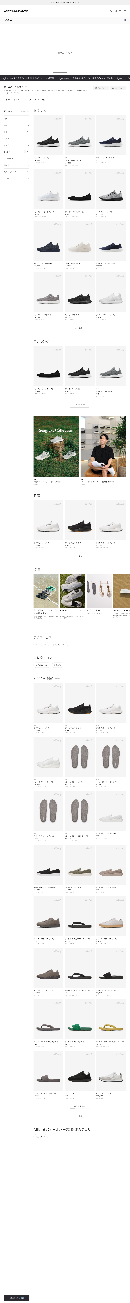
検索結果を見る (16, 1298)
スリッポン (58, 665)
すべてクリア (25, 111)
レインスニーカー (42, 665)
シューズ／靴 (41, 1137)
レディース (27, 100)
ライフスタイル (41, 645)
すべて (8, 101)
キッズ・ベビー (40, 100)
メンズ (16, 100)
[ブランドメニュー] (125, 20)
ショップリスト (118, 88)
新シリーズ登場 (65, 53)
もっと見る (79, 1116)
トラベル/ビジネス (59, 645)
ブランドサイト (101, 88)
